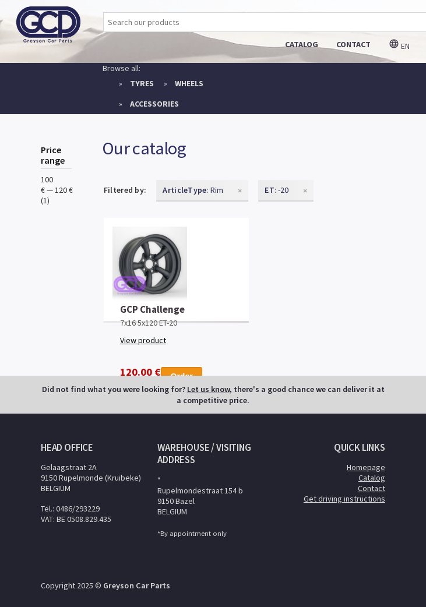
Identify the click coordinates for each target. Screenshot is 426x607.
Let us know (208, 389)
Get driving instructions (344, 498)
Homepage (366, 467)
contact (353, 44)
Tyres (142, 83)
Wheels (189, 83)
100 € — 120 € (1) (57, 190)
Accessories (154, 103)
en (399, 46)
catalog (301, 44)
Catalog (371, 477)
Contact (371, 488)
